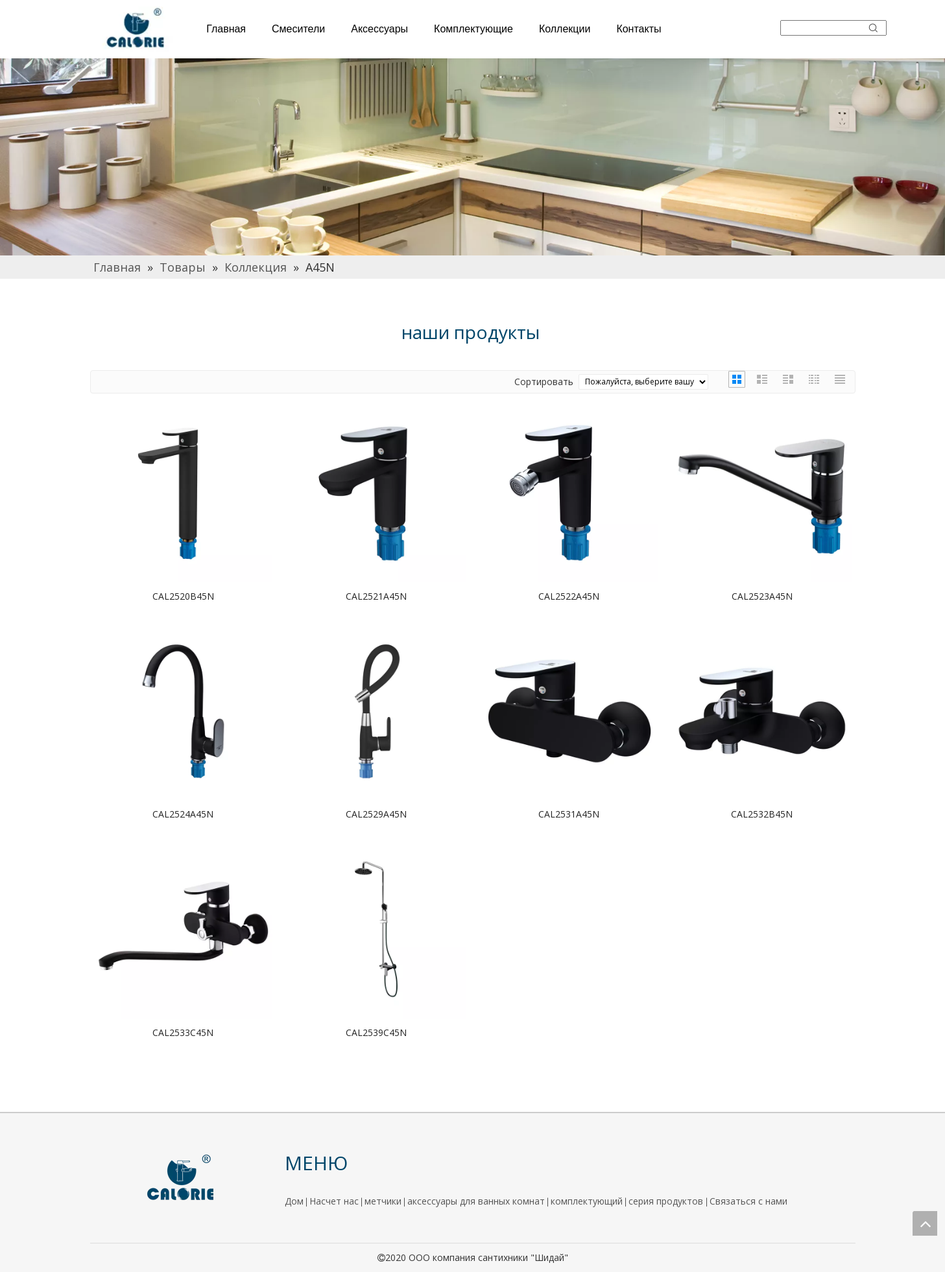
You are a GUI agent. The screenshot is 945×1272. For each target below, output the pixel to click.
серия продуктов (667, 1201)
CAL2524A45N (182, 814)
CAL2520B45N (183, 596)
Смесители (298, 28)
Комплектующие (473, 28)
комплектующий (587, 1201)
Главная (226, 28)
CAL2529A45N (376, 814)
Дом (294, 1201)
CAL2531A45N (568, 814)
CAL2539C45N (376, 1032)
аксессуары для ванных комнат (476, 1201)
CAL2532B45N (762, 814)
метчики (383, 1201)
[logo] (181, 1178)
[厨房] (472, 156)
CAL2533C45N (182, 1032)
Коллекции (564, 28)
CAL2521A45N (376, 596)
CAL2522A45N (568, 596)
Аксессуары (379, 28)
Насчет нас (334, 1201)
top (925, 1223)
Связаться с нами (748, 1201)
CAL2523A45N (762, 596)
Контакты (638, 28)
